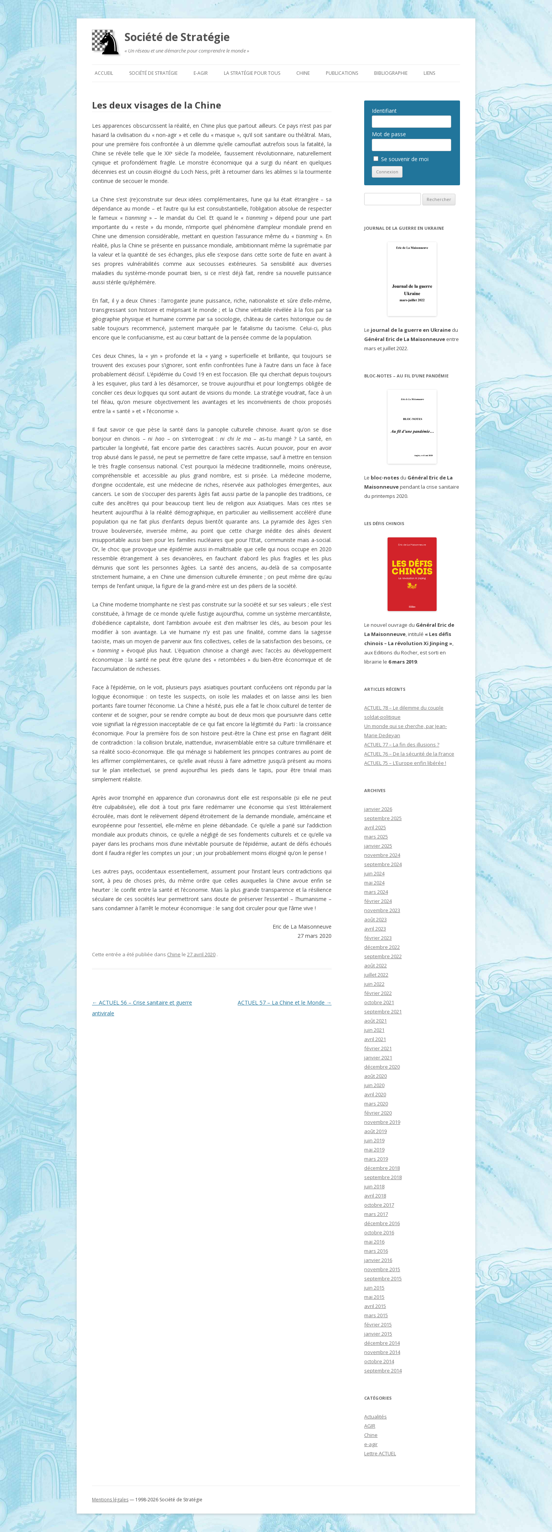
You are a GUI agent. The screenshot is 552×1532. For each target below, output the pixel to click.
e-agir (201, 73)
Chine (303, 73)
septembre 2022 (383, 956)
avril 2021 (375, 1039)
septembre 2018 (383, 1177)
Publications (342, 73)
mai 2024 (374, 882)
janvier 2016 (378, 1260)
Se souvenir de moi (401, 159)
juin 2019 (374, 1140)
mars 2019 (376, 1158)
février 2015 (378, 1324)
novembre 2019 (382, 1122)
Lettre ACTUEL (380, 1453)
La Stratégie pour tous (252, 73)
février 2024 (378, 901)
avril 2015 (375, 1306)
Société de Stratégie (177, 37)
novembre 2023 (382, 910)
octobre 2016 (379, 1232)
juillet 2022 (376, 974)
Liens (429, 73)
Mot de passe (389, 134)
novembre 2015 (382, 1269)
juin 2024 (374, 873)
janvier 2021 (378, 1057)
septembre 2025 (383, 818)
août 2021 (375, 1020)
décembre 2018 (382, 1168)
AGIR (369, 1425)
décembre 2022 (382, 947)
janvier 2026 (378, 809)
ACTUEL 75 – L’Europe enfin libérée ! (405, 762)
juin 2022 (374, 983)
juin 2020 (374, 1085)
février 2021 (378, 1048)
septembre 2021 (383, 1011)
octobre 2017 (379, 1204)
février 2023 (378, 937)
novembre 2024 (382, 855)
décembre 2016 (382, 1223)
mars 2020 (376, 1103)
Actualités (375, 1416)
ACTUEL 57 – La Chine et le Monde (285, 1002)
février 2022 (378, 993)
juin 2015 (374, 1287)
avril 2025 (375, 827)
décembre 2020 (382, 1066)
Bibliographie (390, 73)
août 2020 (375, 1075)
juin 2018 (374, 1186)
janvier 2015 (378, 1333)
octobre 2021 (379, 1002)
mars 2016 (376, 1250)
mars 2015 (376, 1315)
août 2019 (375, 1131)
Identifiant (384, 110)
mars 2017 (376, 1214)
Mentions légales (110, 1499)
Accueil (104, 73)
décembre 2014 (382, 1342)
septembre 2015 (383, 1278)
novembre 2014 (382, 1352)
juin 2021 (374, 1029)
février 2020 (378, 1112)
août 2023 (375, 919)
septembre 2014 (383, 1370)
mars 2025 (376, 836)
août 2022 (375, 965)
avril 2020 (375, 1094)
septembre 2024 (383, 864)
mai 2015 (374, 1296)
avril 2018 (375, 1195)
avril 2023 (375, 928)
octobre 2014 (379, 1361)
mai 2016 (374, 1241)
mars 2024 (376, 891)
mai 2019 (374, 1149)
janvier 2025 (378, 845)
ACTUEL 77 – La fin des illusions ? (401, 744)
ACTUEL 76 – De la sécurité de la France (409, 753)
